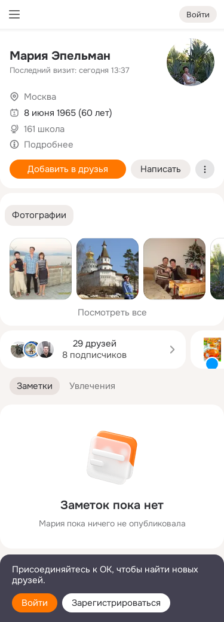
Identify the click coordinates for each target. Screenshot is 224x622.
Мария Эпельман (60, 55)
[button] (39, 215)
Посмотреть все (112, 312)
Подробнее (48, 144)
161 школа (44, 129)
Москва (40, 97)
